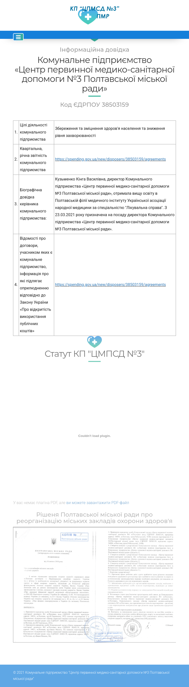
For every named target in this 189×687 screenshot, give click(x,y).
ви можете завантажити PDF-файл (97, 502)
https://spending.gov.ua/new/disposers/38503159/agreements (110, 159)
